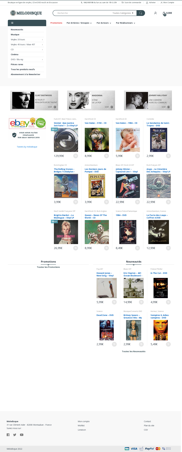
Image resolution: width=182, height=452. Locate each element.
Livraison (82, 429)
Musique (15, 34)
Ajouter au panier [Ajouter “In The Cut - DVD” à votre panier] (168, 302)
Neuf (63, 119)
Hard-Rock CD (90, 119)
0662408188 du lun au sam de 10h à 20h (98, 2)
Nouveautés (17, 29)
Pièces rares (17, 64)
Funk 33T (57, 119)
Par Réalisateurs (124, 22)
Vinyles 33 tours (18, 39)
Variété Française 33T (66, 211)
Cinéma (14, 54)
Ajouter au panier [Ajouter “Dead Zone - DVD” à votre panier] (114, 344)
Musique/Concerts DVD (133, 311)
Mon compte (84, 421)
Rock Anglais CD (60, 165)
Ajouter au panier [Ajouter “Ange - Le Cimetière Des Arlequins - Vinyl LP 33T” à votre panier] (168, 202)
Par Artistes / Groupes (78, 22)
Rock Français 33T (154, 165)
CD (12, 49)
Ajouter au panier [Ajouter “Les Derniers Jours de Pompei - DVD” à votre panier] (106, 202)
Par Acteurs (102, 22)
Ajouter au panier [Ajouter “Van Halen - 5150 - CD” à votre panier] (106, 155)
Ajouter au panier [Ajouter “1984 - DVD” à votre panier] (137, 248)
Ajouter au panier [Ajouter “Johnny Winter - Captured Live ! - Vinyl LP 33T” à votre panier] (137, 202)
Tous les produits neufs (23, 69)
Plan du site (149, 425)
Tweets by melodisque (27, 146)
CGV (146, 429)
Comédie (150, 119)
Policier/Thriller (157, 269)
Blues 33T (120, 165)
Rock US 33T (129, 165)
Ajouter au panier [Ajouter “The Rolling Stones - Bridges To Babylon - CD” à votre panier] (75, 202)
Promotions (56, 22)
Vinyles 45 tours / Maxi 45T (23, 44)
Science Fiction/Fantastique (126, 211)
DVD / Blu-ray (17, 59)
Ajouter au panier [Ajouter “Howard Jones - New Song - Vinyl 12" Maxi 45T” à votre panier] (114, 302)
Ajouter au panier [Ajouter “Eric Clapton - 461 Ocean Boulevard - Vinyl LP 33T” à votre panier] (141, 302)
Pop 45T (100, 269)
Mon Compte (167, 2)
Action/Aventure (91, 165)
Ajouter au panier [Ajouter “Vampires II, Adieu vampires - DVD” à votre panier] (168, 344)
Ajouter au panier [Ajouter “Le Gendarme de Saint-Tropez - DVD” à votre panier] (168, 155)
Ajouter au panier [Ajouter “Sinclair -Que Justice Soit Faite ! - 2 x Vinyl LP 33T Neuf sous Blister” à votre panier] (75, 155)
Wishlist (81, 425)
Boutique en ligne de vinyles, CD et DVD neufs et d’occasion (33, 2)
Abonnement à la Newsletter (25, 74)
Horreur (154, 311)
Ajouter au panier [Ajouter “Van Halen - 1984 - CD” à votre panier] (137, 155)
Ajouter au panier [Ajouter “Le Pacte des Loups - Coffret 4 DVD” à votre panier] (168, 248)
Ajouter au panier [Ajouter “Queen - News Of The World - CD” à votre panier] (106, 248)
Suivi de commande (131, 2)
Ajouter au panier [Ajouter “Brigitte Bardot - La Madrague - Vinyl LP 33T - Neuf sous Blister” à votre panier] (75, 248)
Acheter (151, 2)
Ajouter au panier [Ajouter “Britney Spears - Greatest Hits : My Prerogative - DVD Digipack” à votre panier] (141, 344)
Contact (147, 421)
